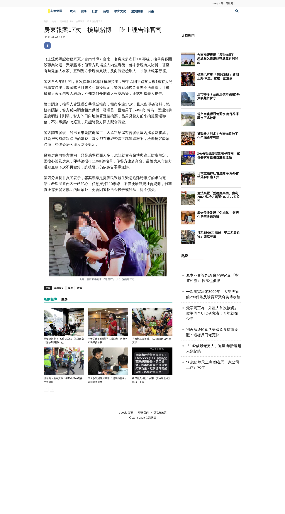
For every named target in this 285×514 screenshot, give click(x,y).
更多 (64, 299)
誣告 (70, 288)
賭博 (79, 288)
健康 (84, 11)
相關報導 (50, 299)
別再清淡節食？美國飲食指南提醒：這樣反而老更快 (212, 445)
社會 (95, 11)
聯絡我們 (143, 505)
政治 (73, 11)
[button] (236, 11)
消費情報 (137, 11)
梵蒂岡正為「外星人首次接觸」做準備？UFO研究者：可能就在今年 (212, 426)
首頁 (46, 21)
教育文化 (120, 11)
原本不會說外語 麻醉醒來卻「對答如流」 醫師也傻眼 (212, 391)
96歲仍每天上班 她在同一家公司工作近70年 (212, 478)
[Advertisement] (211, 82)
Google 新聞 (126, 505)
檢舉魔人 (59, 288)
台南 (151, 11)
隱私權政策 (160, 505)
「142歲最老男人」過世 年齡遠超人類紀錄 (213, 462)
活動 (106, 11)
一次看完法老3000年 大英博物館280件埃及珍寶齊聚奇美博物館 (213, 407)
